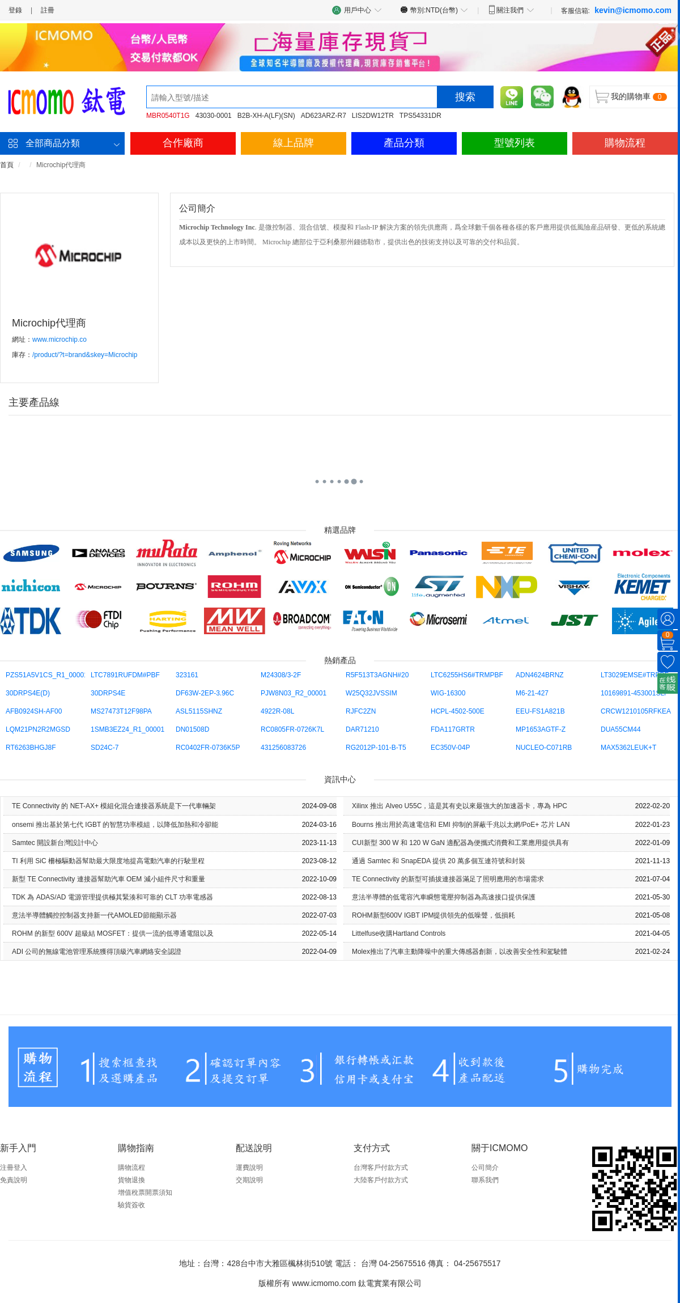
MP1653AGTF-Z (541, 729)
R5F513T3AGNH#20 (377, 675)
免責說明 (13, 1180)
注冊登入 (13, 1168)
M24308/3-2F (281, 675)
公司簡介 (485, 1168)
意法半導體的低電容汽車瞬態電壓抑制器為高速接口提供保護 (444, 897)
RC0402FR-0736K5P (208, 748)
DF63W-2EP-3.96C (205, 693)
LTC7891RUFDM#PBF (125, 675)
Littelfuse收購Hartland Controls (398, 933)
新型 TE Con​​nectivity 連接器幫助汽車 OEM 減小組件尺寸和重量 (108, 879)
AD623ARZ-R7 (323, 116)
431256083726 (283, 748)
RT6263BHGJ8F (31, 748)
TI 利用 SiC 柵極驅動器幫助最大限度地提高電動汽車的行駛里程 (108, 861)
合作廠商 (183, 142)
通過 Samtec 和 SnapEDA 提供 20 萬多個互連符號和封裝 (438, 861)
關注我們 (510, 9)
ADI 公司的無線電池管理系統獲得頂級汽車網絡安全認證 (96, 952)
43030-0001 (214, 116)
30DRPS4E (108, 693)
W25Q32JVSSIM (371, 693)
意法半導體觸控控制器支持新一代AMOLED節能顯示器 (94, 915)
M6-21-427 (532, 693)
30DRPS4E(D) (28, 693)
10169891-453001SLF (634, 693)
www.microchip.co (59, 339)
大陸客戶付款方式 (381, 1180)
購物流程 (625, 142)
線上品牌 (293, 142)
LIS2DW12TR (373, 116)
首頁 (7, 165)
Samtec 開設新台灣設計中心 (55, 843)
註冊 (47, 10)
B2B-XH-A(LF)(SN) (266, 116)
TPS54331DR (420, 116)
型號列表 (514, 142)
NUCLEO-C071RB (544, 748)
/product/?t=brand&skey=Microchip (84, 355)
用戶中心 (357, 10)
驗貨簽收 (131, 1205)
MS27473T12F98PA (121, 711)
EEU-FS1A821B (540, 711)
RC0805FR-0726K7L (292, 729)
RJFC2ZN (361, 711)
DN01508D (192, 729)
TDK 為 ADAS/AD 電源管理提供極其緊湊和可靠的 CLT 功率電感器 (112, 897)
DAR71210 (362, 729)
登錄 (15, 10)
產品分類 (404, 142)
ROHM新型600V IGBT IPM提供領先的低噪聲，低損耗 (433, 915)
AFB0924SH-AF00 (34, 711)
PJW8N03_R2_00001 (293, 693)
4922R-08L (277, 711)
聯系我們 (485, 1180)
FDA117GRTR (453, 729)
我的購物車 (631, 96)
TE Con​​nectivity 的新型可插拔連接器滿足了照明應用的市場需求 (448, 879)
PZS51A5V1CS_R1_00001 (47, 675)
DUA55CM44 (621, 729)
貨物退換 (131, 1180)
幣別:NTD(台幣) (434, 9)
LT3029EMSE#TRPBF (635, 675)
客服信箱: (616, 10)
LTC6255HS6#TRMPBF (467, 675)
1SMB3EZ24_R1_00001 (127, 729)
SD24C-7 (104, 748)
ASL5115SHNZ (199, 711)
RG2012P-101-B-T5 (376, 748)
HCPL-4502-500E (457, 711)
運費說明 (249, 1168)
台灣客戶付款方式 (381, 1168)
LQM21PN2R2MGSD (38, 729)
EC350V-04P (450, 748)
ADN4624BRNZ (540, 675)
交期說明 (249, 1180)
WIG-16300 (448, 693)
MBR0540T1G (168, 116)
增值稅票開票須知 (145, 1192)
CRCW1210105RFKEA (636, 711)
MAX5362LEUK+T (628, 748)
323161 (187, 675)
